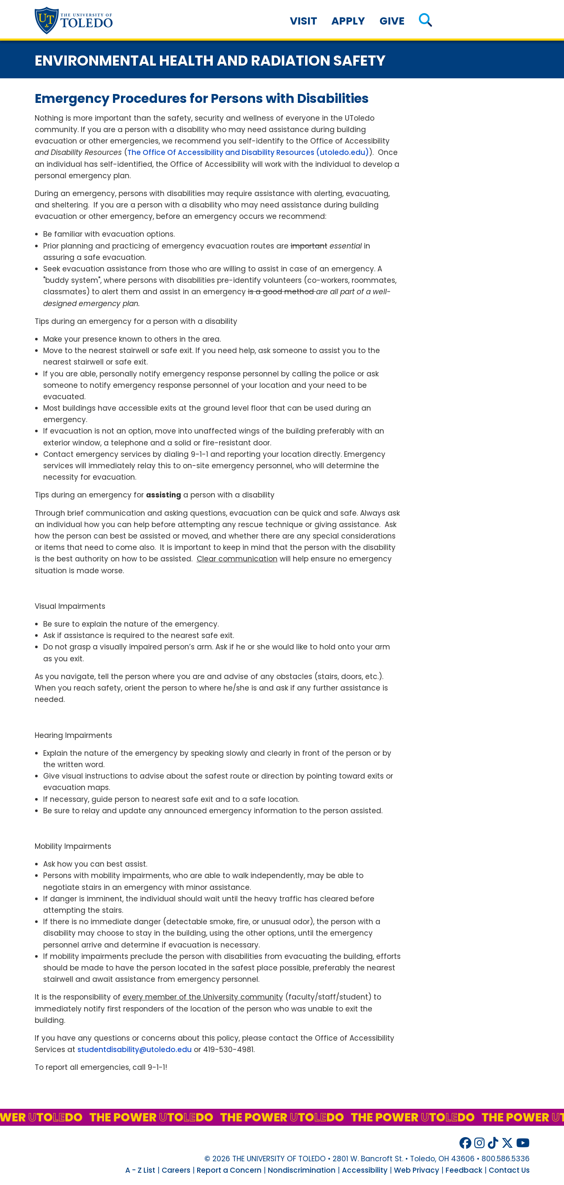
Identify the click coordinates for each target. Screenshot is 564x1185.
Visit (303, 21)
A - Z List (140, 1170)
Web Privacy (416, 1170)
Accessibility (365, 1170)
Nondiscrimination (302, 1170)
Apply (348, 21)
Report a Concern (229, 1170)
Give (392, 21)
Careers (176, 1170)
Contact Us (509, 1170)
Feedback (464, 1170)
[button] (425, 21)
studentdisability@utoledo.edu (134, 1049)
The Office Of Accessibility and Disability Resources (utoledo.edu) (248, 152)
